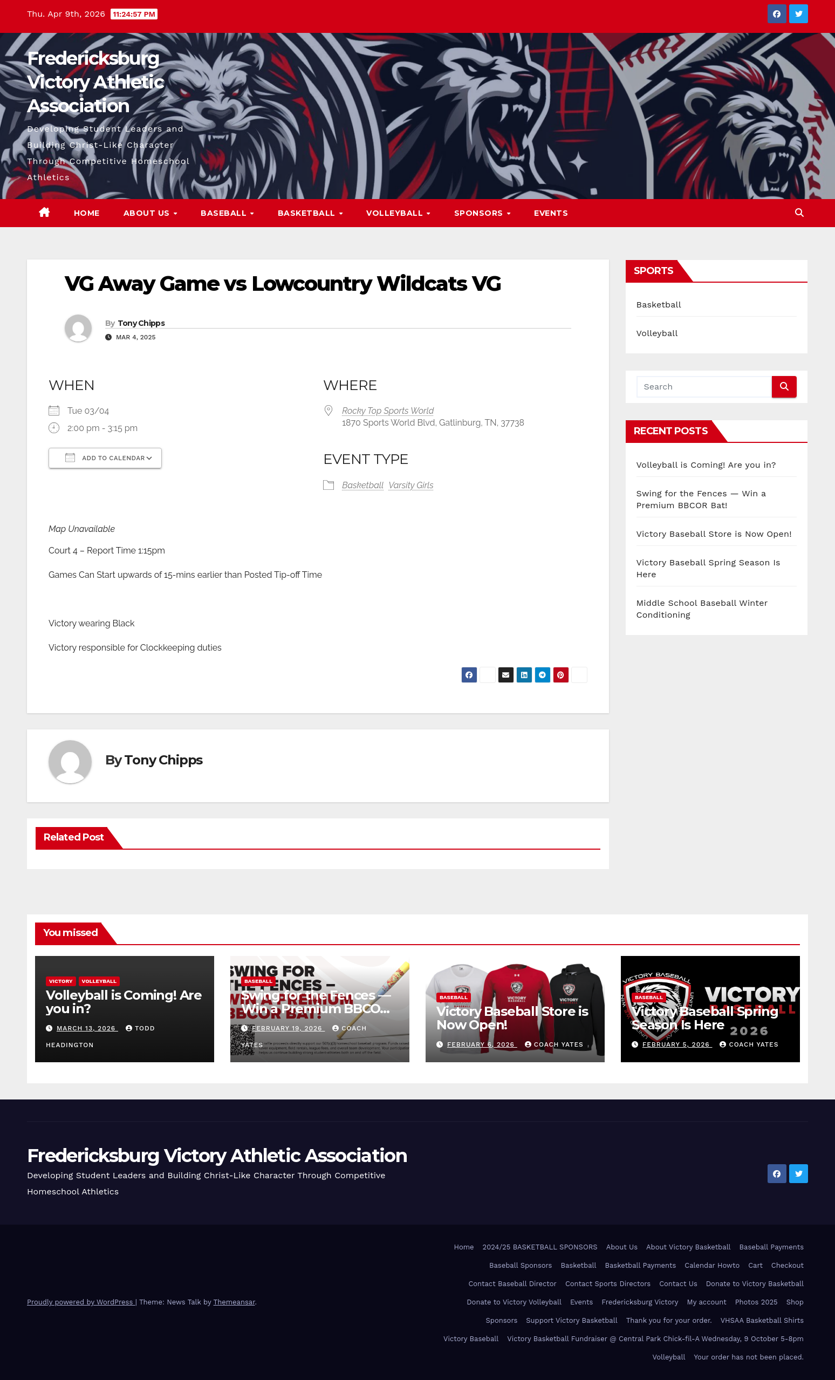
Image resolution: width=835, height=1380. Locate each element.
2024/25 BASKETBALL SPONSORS (540, 1247)
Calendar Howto (712, 1265)
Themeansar (234, 1302)
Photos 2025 (756, 1302)
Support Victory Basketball (571, 1320)
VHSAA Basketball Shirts (762, 1320)
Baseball (225, 213)
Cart (755, 1265)
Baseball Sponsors (520, 1265)
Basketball (308, 213)
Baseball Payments (772, 1247)
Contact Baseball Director (512, 1284)
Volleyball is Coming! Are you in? (706, 465)
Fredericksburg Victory (639, 1302)
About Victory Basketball (688, 1247)
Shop (795, 1302)
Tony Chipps (141, 323)
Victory (61, 981)
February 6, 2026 (482, 1044)
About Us (148, 213)
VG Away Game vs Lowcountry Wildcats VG (283, 283)
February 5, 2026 (677, 1044)
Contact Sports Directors (608, 1284)
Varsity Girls (411, 485)
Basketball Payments (640, 1265)
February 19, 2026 (288, 1028)
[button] (799, 213)
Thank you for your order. (669, 1320)
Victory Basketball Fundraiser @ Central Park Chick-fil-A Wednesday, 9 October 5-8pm (655, 1339)
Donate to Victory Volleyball (514, 1302)
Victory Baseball (470, 1339)
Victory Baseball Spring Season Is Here (705, 1018)
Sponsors (480, 213)
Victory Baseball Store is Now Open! (714, 534)
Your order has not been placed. (749, 1357)
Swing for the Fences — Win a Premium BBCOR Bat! (316, 1008)
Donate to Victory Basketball (755, 1284)
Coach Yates (554, 1044)
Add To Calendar (105, 457)
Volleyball (396, 213)
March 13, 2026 (87, 1028)
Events (551, 213)
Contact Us (678, 1284)
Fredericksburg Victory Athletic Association (95, 82)
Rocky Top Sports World (388, 411)
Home (87, 213)
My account (707, 1302)
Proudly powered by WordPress (81, 1302)
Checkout (787, 1265)
